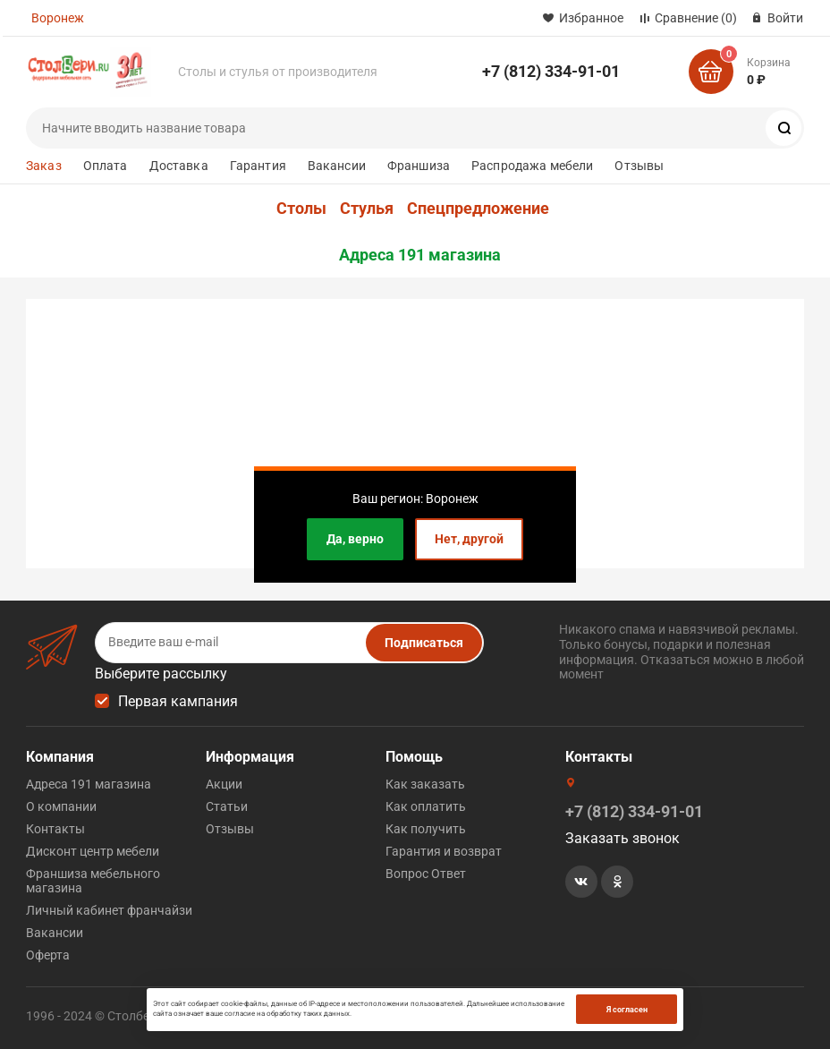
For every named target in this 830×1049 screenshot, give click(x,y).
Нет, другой (469, 539)
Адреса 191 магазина (420, 255)
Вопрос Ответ (425, 873)
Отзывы (639, 165)
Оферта (48, 955)
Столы (301, 208)
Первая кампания (178, 701)
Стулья (367, 208)
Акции (224, 784)
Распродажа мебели (532, 165)
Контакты (55, 829)
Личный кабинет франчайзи (109, 910)
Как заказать (425, 784)
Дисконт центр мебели (92, 851)
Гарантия (258, 165)
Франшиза (418, 165)
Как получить (425, 829)
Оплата (105, 165)
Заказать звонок (622, 838)
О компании (61, 806)
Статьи (227, 806)
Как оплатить (425, 806)
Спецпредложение (478, 208)
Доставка (178, 165)
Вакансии (337, 165)
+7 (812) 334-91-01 (551, 71)
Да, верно (355, 539)
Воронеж (57, 18)
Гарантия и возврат (443, 851)
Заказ (44, 165)
